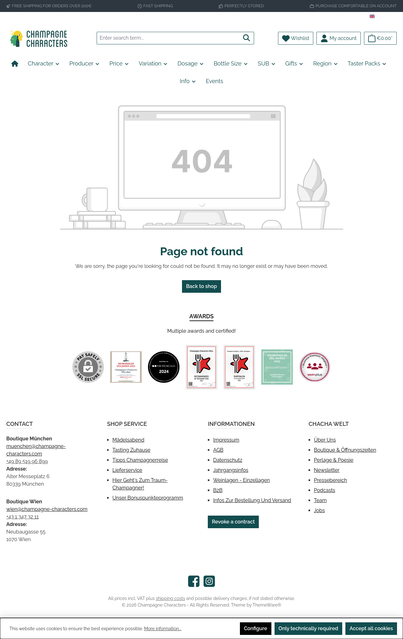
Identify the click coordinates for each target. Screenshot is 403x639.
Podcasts (324, 490)
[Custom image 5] (277, 367)
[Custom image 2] (163, 367)
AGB (218, 450)
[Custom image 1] (126, 367)
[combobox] (168, 38)
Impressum (226, 440)
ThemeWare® (267, 605)
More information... (162, 628)
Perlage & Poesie (333, 460)
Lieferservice (127, 470)
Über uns (325, 440)
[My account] (338, 38)
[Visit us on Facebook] (194, 581)
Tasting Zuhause (131, 450)
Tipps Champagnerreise (140, 460)
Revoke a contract (233, 522)
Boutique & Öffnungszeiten (345, 450)
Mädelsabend (128, 440)
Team (320, 500)
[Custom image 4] (239, 367)
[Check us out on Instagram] (209, 581)
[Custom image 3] (201, 367)
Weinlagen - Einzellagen (241, 480)
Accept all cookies (371, 628)
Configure (255, 628)
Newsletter (326, 470)
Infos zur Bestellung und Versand (252, 500)
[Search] (246, 38)
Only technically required (308, 628)
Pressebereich (330, 480)
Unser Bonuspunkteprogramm (147, 498)
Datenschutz (227, 460)
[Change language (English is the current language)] (383, 16)
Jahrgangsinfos (230, 470)
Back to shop (201, 286)
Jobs (319, 510)
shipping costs (170, 598)
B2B (218, 490)
